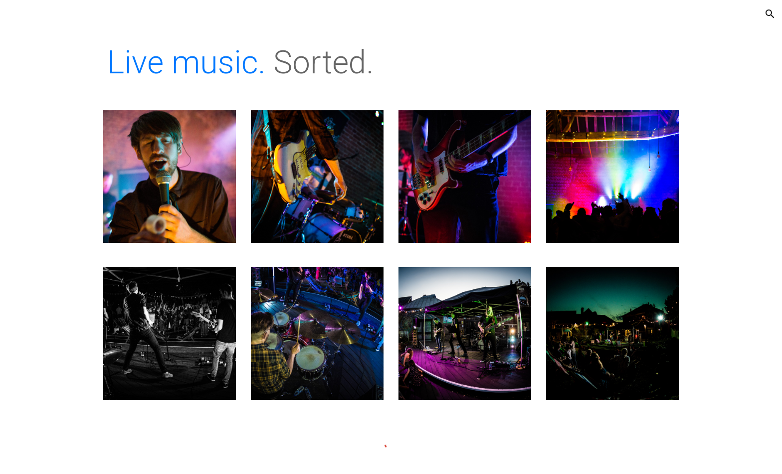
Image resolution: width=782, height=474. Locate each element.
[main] (391, 63)
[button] (770, 14)
